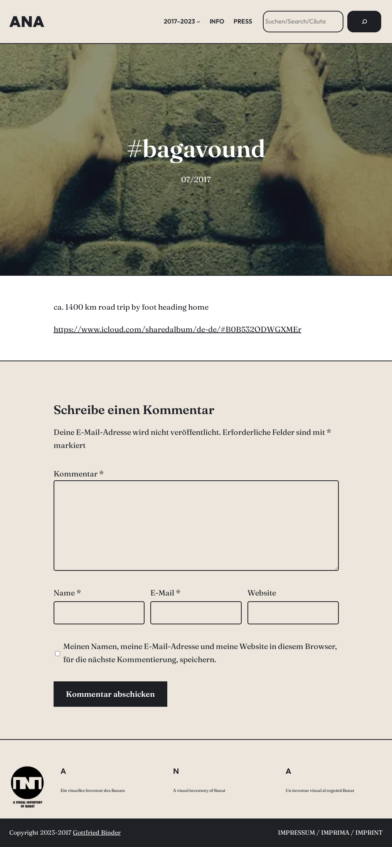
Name (67, 592)
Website (261, 592)
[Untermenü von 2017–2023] (198, 21)
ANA (26, 21)
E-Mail (165, 592)
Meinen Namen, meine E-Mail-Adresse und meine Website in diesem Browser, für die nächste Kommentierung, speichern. (200, 652)
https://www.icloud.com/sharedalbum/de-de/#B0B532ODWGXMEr (177, 329)
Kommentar (79, 473)
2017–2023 (179, 21)
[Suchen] (364, 21)
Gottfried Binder (97, 832)
